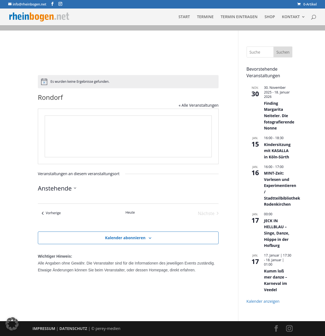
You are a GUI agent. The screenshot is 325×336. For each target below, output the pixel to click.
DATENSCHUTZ (73, 328)
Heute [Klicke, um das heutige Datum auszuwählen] (130, 212)
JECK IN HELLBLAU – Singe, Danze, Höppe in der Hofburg (276, 233)
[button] (12, 324)
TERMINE (205, 17)
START (184, 17)
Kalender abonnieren (125, 237)
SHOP (270, 17)
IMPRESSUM (44, 328)
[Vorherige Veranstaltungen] (51, 213)
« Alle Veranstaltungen (198, 105)
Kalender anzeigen (263, 301)
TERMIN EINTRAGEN (239, 17)
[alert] (128, 81)
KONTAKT (291, 17)
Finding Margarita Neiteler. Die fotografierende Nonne (279, 116)
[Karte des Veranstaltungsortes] (128, 136)
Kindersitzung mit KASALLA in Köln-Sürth (277, 150)
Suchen (283, 52)
